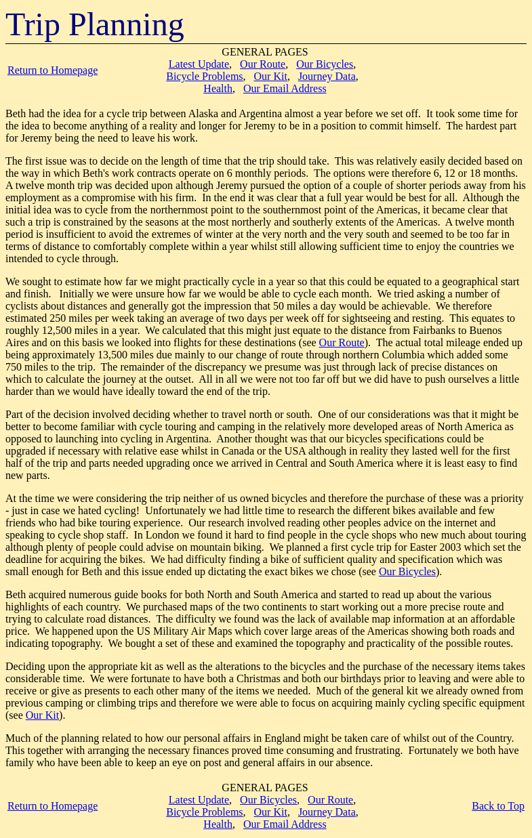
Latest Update (199, 64)
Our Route (262, 64)
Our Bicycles (324, 64)
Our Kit (270, 76)
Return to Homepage (52, 70)
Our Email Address (285, 88)
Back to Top (498, 806)
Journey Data (327, 76)
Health (217, 88)
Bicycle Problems (204, 76)
